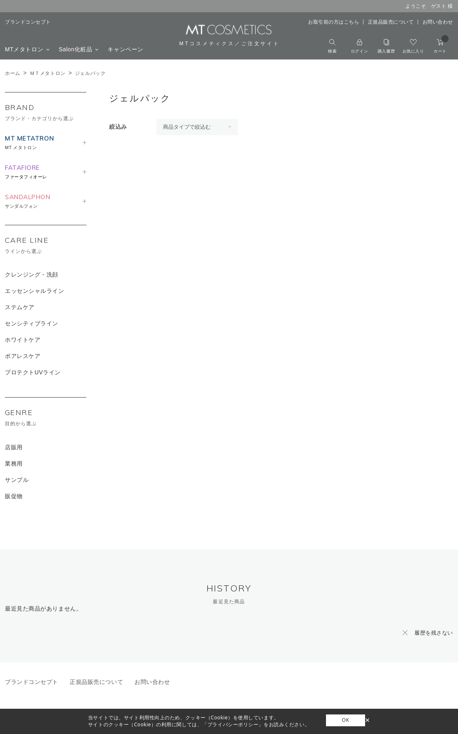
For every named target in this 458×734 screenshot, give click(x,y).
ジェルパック (90, 73)
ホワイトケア (22, 339)
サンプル (17, 480)
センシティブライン (31, 323)
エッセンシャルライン (34, 291)
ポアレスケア (22, 356)
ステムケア (20, 307)
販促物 (14, 496)
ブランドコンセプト (28, 22)
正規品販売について (391, 22)
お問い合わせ (438, 22)
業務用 (14, 463)
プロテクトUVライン (33, 372)
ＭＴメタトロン (48, 73)
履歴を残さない (433, 633)
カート (441, 46)
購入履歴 (386, 46)
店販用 (14, 447)
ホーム (12, 73)
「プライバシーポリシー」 (233, 724)
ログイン (359, 46)
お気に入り (413, 46)
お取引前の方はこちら (333, 22)
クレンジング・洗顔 (31, 274)
